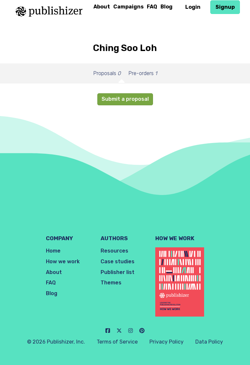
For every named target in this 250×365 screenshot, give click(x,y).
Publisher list (117, 272)
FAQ (152, 7)
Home (53, 251)
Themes (111, 283)
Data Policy (209, 342)
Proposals (107, 73)
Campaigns (128, 7)
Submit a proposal (125, 99)
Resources (114, 251)
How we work (63, 261)
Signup (225, 7)
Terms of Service (117, 342)
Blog (166, 7)
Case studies (117, 261)
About (101, 7)
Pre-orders (143, 73)
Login (193, 7)
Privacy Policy (166, 342)
